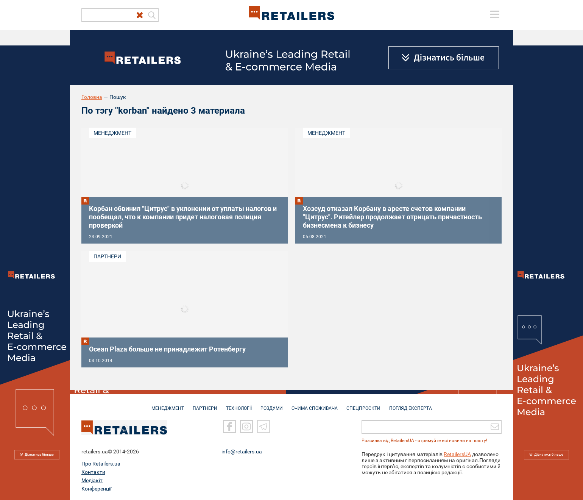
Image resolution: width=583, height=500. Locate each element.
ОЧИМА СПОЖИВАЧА (315, 404)
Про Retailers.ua (100, 463)
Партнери (107, 256)
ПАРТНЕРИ (205, 404)
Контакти (93, 472)
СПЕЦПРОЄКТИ (363, 404)
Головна (91, 97)
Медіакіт (92, 480)
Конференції (96, 488)
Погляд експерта (410, 404)
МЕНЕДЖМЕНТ (167, 404)
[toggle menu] (495, 14)
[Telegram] (263, 426)
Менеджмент (112, 133)
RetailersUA (457, 454)
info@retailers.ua (241, 451)
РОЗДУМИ (271, 404)
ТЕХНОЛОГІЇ (239, 404)
